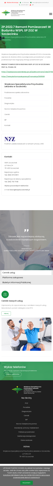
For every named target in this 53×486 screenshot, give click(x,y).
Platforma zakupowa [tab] (12, 277)
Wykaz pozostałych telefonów (16, 186)
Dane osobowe (26, 440)
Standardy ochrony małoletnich (26, 428)
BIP (32, 5)
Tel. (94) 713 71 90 (11, 182)
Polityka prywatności (26, 432)
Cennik (26, 415)
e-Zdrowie (24, 2)
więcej (6, 313)
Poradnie (26, 407)
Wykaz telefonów (12, 374)
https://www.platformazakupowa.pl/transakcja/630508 (23, 76)
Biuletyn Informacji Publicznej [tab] (16, 282)
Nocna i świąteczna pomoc (26, 424)
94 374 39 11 (23, 5)
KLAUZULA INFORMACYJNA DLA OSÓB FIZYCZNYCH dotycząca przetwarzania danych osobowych (26, 476)
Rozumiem (26, 483)
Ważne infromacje (11, 2)
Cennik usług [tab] (8, 272)
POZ (26, 403)
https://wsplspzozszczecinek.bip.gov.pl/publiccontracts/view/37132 (27, 72)
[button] (51, 13)
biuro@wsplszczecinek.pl (39, 2)
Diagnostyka (26, 411)
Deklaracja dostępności (26, 436)
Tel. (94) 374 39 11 (11, 175)
